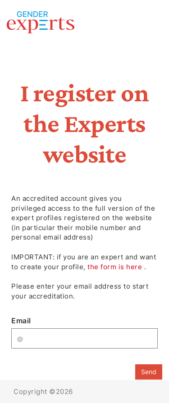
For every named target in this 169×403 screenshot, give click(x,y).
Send (148, 372)
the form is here (115, 267)
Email (21, 320)
